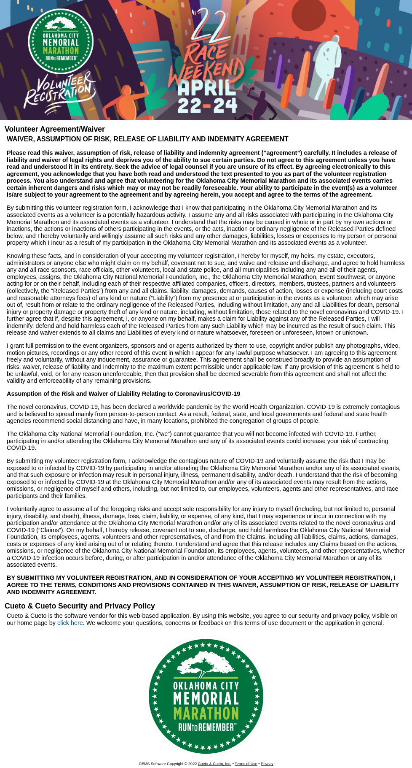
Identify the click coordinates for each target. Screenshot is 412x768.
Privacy (267, 764)
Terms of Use (246, 764)
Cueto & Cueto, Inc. (214, 764)
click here (70, 622)
